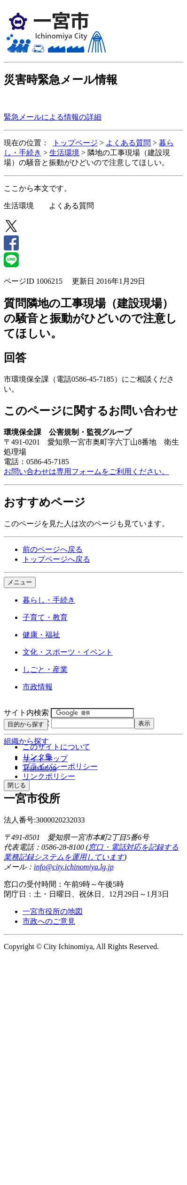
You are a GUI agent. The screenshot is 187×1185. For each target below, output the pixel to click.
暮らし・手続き (49, 600)
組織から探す (26, 741)
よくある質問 (128, 143)
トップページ (75, 143)
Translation (39, 768)
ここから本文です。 (37, 188)
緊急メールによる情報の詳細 (52, 117)
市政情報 (38, 687)
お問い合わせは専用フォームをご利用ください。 (86, 472)
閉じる (17, 785)
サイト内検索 (26, 713)
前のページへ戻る (53, 549)
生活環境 (64, 153)
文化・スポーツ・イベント (68, 652)
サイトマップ (45, 758)
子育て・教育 (45, 617)
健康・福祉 (41, 635)
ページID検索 (26, 723)
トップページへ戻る (56, 559)
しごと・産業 (45, 669)
